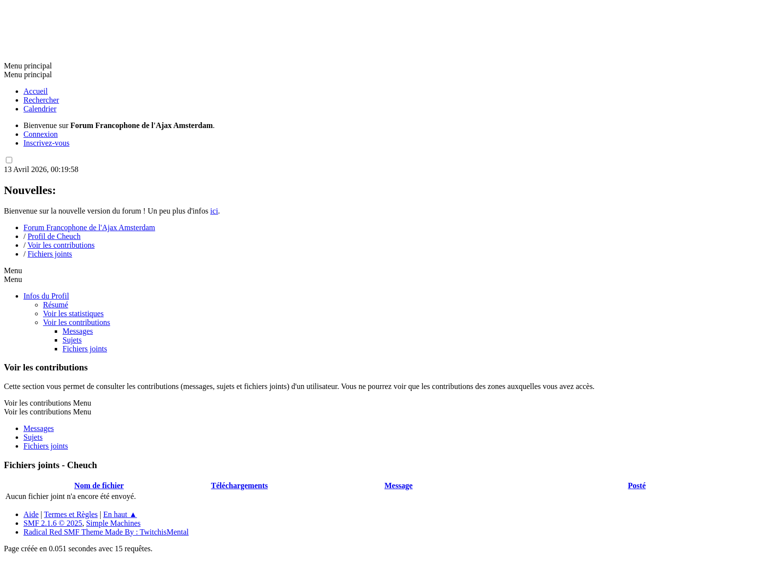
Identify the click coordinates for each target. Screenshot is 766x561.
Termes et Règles (71, 514)
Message (398, 485)
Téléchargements (239, 485)
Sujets (72, 340)
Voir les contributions (76, 322)
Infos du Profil (46, 296)
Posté (636, 485)
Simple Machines (113, 523)
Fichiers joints (85, 349)
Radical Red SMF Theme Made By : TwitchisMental (106, 532)
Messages (78, 331)
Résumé (55, 305)
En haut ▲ (120, 514)
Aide (31, 514)
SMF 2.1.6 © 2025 (52, 523)
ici (214, 211)
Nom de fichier (99, 485)
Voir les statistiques (73, 313)
